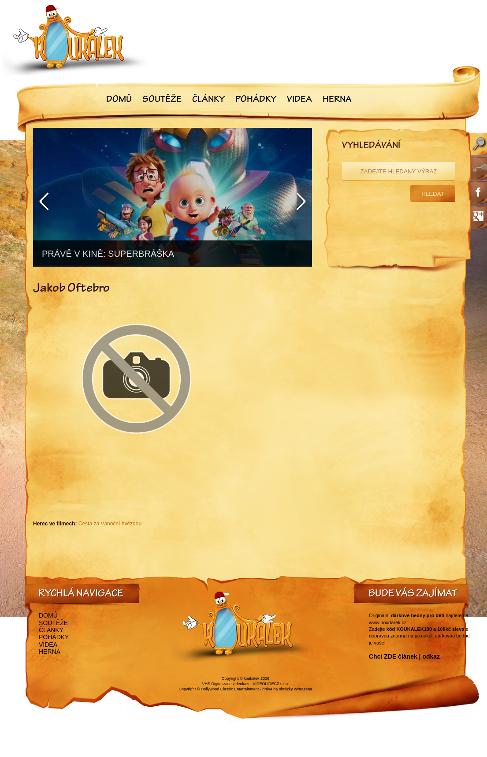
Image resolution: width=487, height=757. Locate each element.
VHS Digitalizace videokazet (227, 684)
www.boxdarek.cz (388, 622)
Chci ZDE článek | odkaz (404, 656)
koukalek (252, 678)
